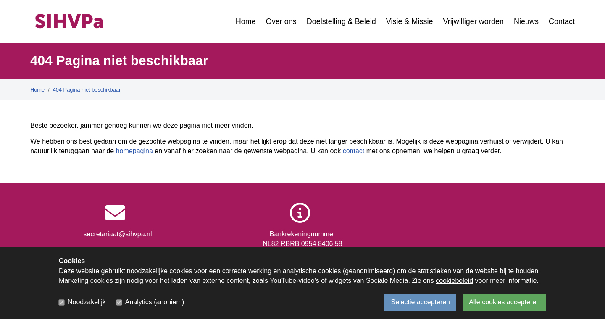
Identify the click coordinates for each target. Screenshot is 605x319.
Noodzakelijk (87, 302)
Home (246, 21)
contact (354, 150)
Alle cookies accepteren (504, 302)
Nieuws (526, 21)
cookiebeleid (454, 280)
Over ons (281, 21)
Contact (562, 21)
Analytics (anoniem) (154, 302)
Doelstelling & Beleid (341, 21)
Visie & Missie (409, 21)
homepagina (134, 150)
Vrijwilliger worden (473, 21)
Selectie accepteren (420, 302)
